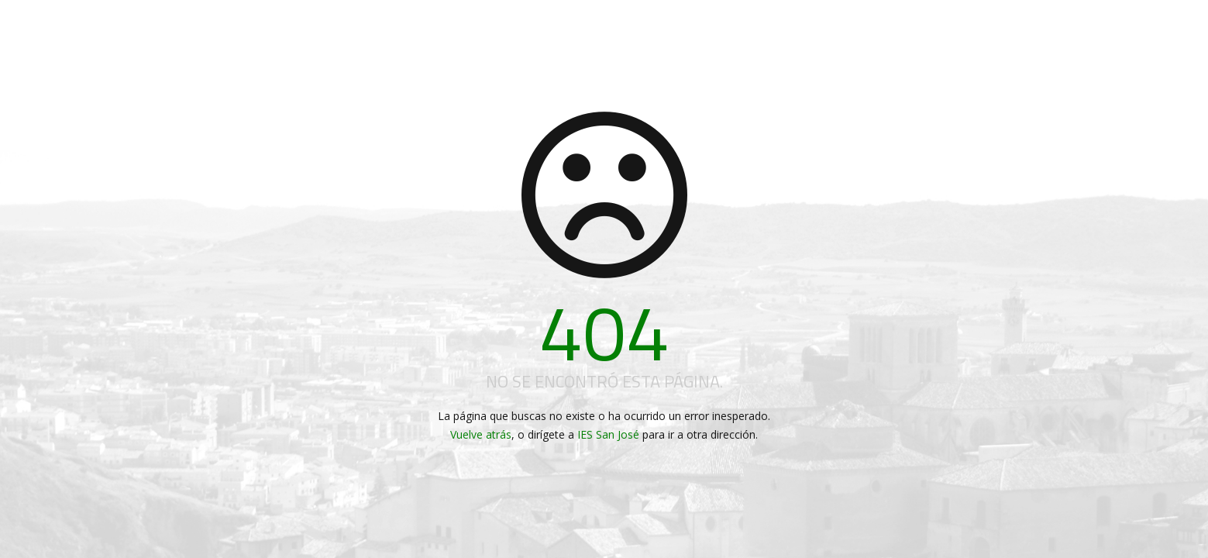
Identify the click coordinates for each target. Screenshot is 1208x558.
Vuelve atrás (480, 434)
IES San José (608, 434)
